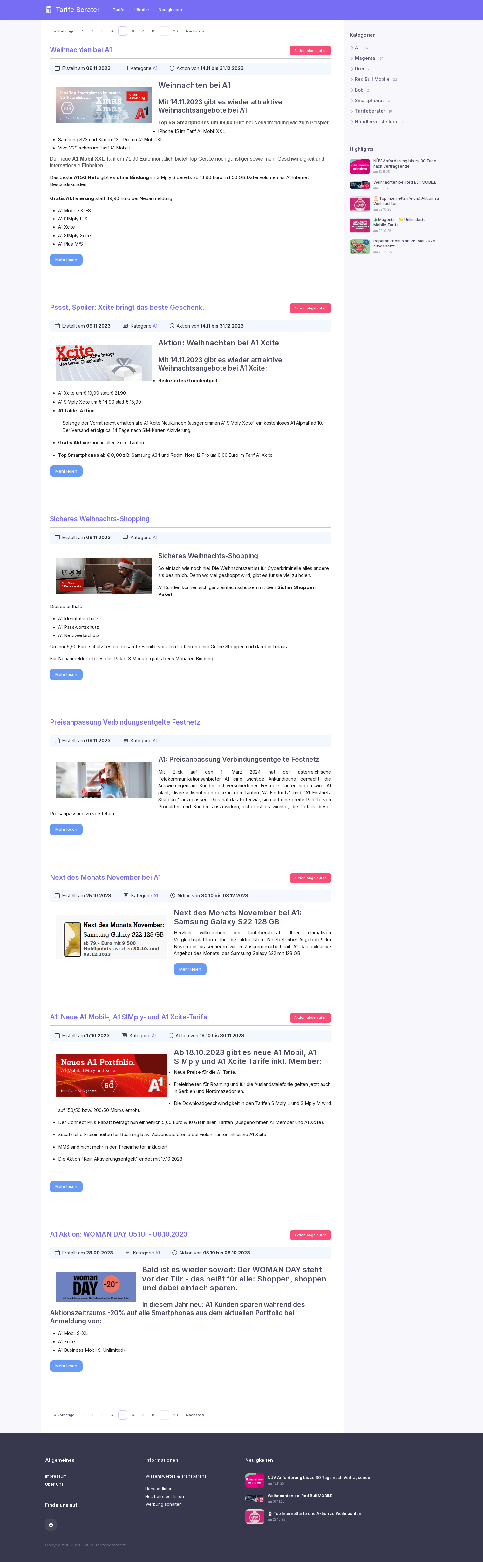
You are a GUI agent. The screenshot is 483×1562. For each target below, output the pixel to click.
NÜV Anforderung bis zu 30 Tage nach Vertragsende (404, 163)
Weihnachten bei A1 (81, 50)
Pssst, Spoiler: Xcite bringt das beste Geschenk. (127, 307)
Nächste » (195, 31)
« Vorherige (64, 31)
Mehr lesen (66, 259)
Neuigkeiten (170, 9)
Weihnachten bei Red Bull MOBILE (404, 182)
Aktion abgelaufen (310, 50)
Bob (362, 90)
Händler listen (159, 1488)
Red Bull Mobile (376, 79)
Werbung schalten (163, 1504)
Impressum (56, 1476)
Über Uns (54, 1484)
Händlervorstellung (381, 121)
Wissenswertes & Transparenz (176, 1476)
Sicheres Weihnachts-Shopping (100, 519)
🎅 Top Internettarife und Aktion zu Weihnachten (314, 1513)
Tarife (119, 9)
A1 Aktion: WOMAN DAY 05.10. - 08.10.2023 (118, 1234)
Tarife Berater (72, 10)
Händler (141, 9)
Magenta (369, 58)
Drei (363, 69)
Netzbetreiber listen (164, 1496)
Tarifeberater (373, 111)
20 (175, 31)
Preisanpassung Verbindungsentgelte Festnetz (125, 722)
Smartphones (374, 100)
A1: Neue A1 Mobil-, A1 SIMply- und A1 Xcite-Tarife (128, 1017)
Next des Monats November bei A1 (105, 877)
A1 (155, 68)
